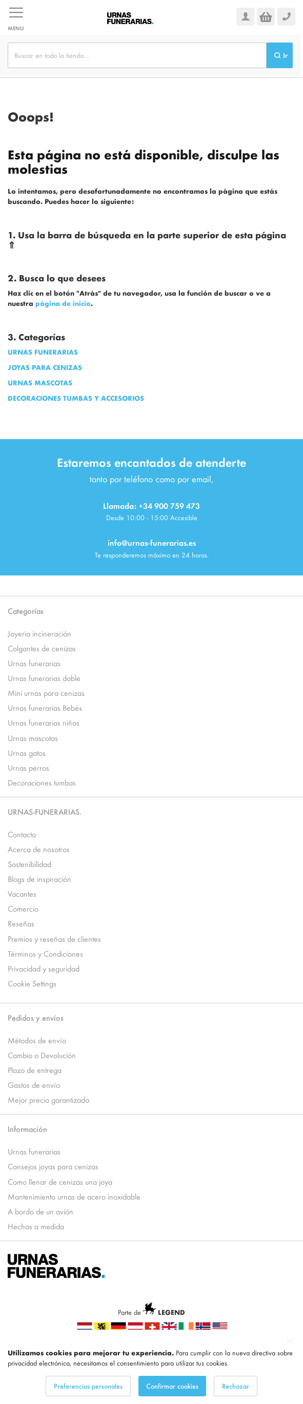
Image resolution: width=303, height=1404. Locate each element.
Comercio (23, 908)
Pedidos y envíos (36, 1017)
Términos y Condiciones (45, 953)
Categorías (26, 610)
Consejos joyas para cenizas (53, 1166)
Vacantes (22, 893)
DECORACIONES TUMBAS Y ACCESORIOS (76, 398)
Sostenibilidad (29, 863)
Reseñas (21, 923)
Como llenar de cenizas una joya (60, 1181)
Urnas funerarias (34, 662)
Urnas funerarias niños (43, 722)
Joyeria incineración (39, 633)
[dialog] (151, 1367)
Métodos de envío (37, 1040)
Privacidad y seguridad (43, 968)
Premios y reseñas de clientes (54, 938)
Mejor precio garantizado (48, 1099)
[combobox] (137, 55)
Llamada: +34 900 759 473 (151, 505)
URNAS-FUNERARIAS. (45, 811)
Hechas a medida (36, 1226)
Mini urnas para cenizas (46, 692)
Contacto (22, 834)
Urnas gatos (27, 752)
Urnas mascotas (33, 737)
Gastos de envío (34, 1084)
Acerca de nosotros (39, 848)
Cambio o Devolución (42, 1054)
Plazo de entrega (35, 1069)
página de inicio (63, 303)
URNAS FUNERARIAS (43, 352)
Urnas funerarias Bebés (45, 707)
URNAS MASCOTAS (40, 382)
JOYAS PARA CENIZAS (45, 367)
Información (27, 1128)
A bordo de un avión (40, 1211)
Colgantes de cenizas (42, 648)
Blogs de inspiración (39, 878)
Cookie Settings (32, 983)
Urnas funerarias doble (44, 677)
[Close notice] (289, 1341)
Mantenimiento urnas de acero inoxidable (74, 1196)
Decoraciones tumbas (42, 782)
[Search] (280, 55)
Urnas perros (28, 767)
